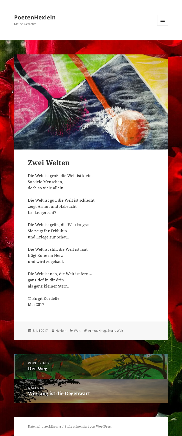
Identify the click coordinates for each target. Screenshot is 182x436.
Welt (77, 330)
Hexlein (61, 330)
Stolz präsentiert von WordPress (88, 426)
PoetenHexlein (35, 17)
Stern (111, 330)
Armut (92, 330)
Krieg (102, 330)
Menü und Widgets (162, 25)
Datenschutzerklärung (44, 426)
